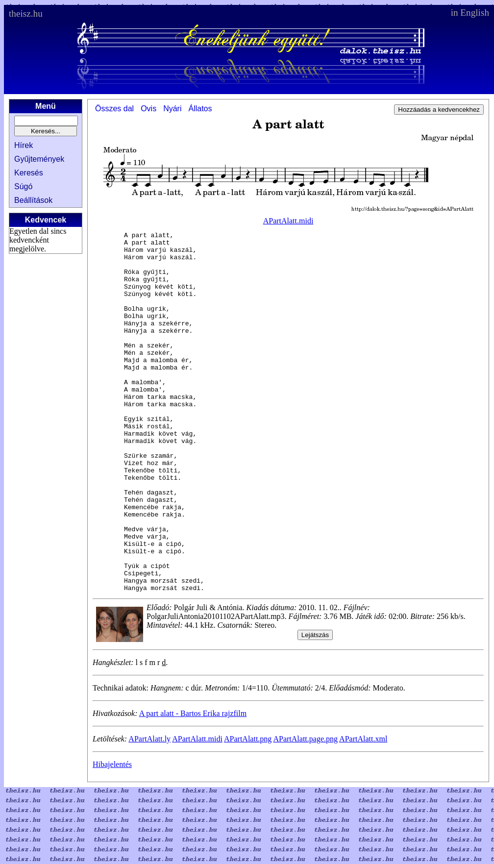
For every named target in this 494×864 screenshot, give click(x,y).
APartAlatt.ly (149, 811)
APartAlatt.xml (363, 811)
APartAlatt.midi (288, 221)
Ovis (148, 108)
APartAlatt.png (248, 811)
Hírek (23, 145)
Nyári (172, 108)
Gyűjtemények (39, 159)
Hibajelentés (112, 836)
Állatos (200, 108)
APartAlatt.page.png (305, 811)
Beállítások (33, 200)
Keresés (28, 173)
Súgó (23, 186)
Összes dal (114, 108)
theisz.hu (26, 13)
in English (470, 12)
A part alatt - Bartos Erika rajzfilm (193, 785)
